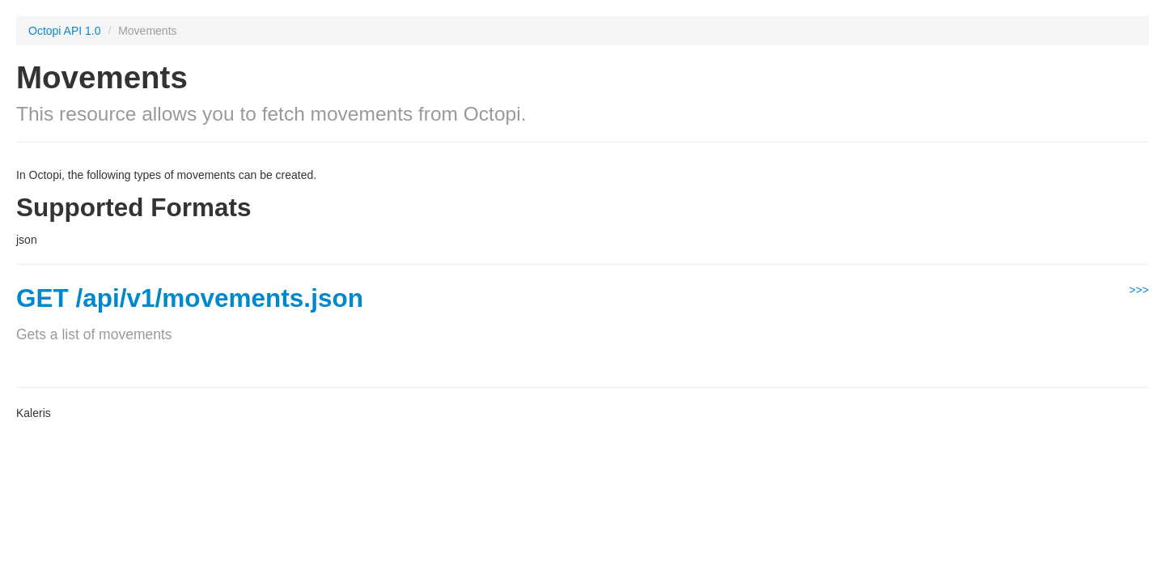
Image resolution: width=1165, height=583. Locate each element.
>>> (1139, 289)
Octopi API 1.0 (64, 30)
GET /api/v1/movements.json (189, 298)
